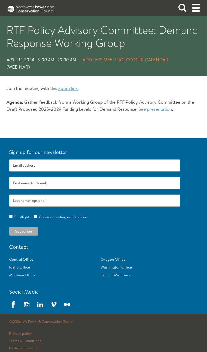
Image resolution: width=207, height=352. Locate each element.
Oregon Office (113, 259)
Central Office (21, 259)
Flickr (67, 304)
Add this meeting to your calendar (125, 59)
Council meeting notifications (62, 217)
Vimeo (54, 304)
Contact (18, 246)
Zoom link (68, 88)
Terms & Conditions (25, 340)
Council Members (115, 275)
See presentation (155, 109)
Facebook (13, 304)
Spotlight (21, 217)
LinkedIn (40, 304)
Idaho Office (19, 267)
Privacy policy (20, 333)
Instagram (27, 304)
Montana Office (22, 275)
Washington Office (116, 267)
